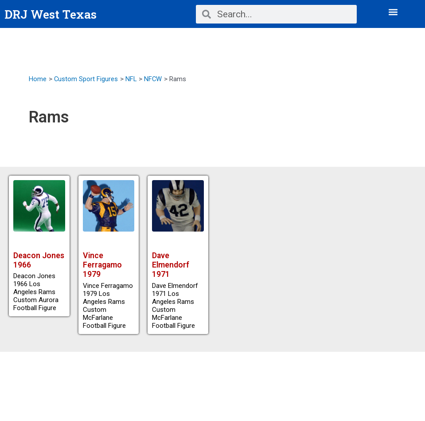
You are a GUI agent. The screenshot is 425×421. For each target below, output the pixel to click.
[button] (393, 11)
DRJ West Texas (52, 14)
